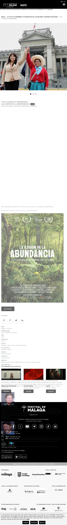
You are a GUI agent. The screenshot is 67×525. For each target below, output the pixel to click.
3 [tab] (36, 94)
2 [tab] (33, 94)
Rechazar (34, 522)
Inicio (3, 17)
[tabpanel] (33, 56)
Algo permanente (8, 390)
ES (61, 1)
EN (64, 1)
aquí (28, 519)
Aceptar (25, 522)
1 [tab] (31, 94)
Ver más (6, 395)
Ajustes (42, 522)
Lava (48, 390)
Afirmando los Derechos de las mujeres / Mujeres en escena (36, 17)
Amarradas (28, 390)
